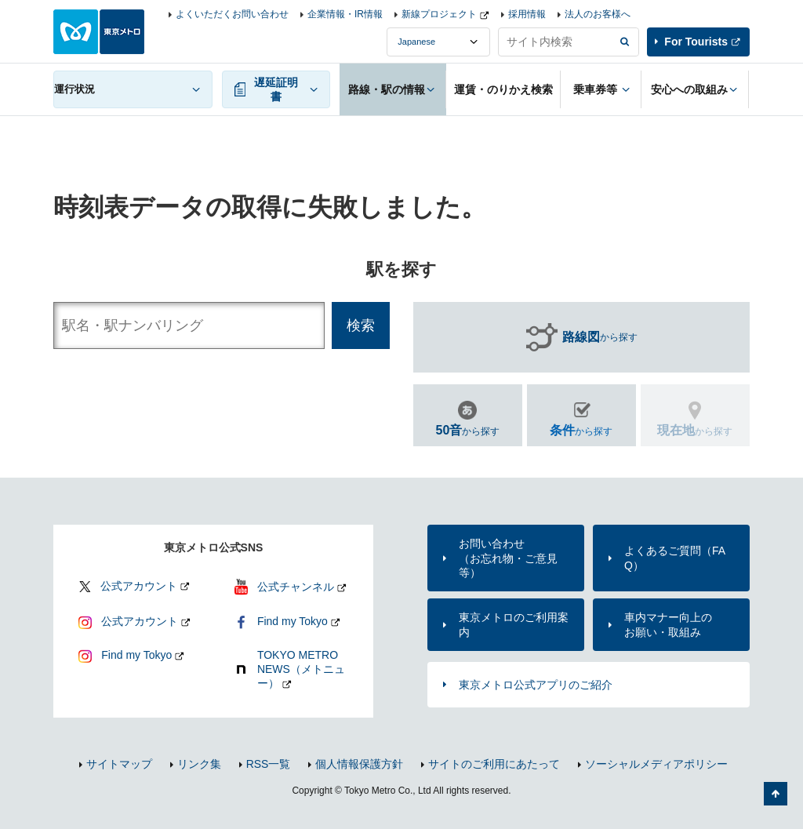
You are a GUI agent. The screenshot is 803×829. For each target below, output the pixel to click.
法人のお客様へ (597, 14)
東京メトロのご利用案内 (514, 624)
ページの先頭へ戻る (775, 793)
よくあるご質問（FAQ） (674, 557)
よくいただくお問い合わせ (232, 14)
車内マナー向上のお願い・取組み (668, 624)
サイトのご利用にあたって (494, 764)
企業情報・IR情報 (345, 14)
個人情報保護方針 (359, 764)
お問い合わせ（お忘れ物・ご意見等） (508, 557)
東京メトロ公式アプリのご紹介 (535, 684)
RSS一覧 (268, 764)
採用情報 (527, 14)
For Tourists (696, 41)
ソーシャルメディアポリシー (656, 764)
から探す (600, 337)
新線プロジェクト (439, 14)
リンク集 (199, 764)
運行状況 (74, 89)
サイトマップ (119, 764)
